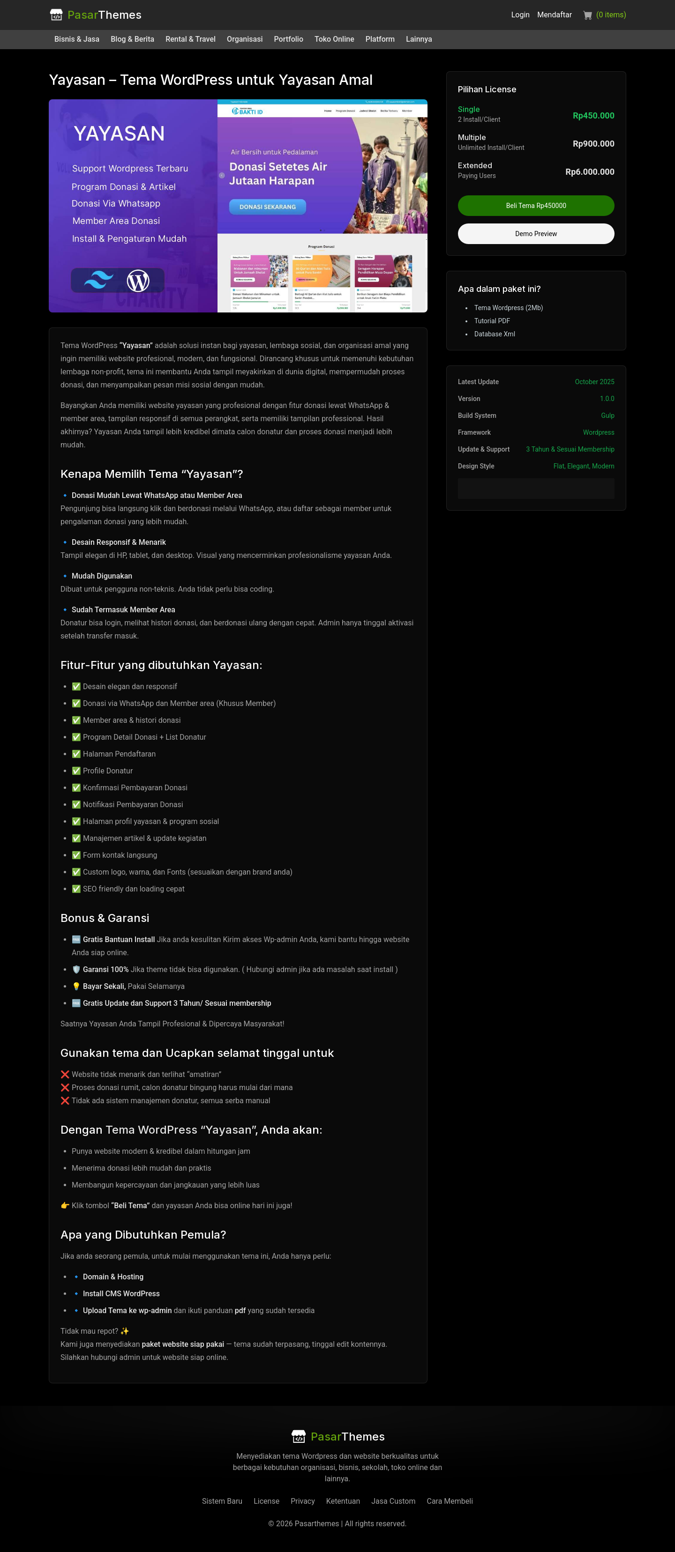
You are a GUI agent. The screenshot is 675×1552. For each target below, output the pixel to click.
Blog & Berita (132, 39)
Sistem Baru (222, 1501)
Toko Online (334, 39)
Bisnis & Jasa (76, 39)
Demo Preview (536, 234)
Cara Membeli (450, 1501)
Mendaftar (554, 14)
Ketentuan (343, 1501)
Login (520, 14)
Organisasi (244, 39)
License (266, 1501)
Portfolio (289, 39)
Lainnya (419, 39)
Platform (380, 39)
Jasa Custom (393, 1501)
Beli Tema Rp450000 (536, 205)
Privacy (303, 1501)
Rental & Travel (190, 39)
